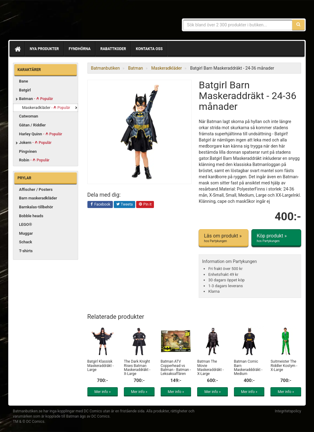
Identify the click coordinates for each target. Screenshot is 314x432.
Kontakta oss (149, 49)
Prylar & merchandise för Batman (57, 21)
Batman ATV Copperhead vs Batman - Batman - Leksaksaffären (176, 367)
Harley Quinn (40, 134)
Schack (25, 242)
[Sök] (298, 25)
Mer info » (102, 392)
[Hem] (17, 48)
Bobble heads (31, 216)
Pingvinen (28, 151)
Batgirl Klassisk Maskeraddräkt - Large (100, 365)
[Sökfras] (238, 25)
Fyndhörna (79, 49)
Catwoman (28, 116)
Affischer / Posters (35, 189)
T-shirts (26, 251)
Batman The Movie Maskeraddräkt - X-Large (210, 367)
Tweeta (124, 204)
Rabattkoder (113, 49)
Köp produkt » (276, 238)
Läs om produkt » (223, 238)
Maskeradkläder (46, 107)
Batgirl (25, 90)
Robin (34, 160)
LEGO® (25, 224)
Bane (23, 81)
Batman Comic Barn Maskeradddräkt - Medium (248, 367)
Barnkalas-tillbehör (36, 207)
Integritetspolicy (288, 411)
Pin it (145, 204)
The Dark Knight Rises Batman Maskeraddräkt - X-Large (137, 367)
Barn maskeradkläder (38, 198)
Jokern (35, 142)
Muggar (26, 233)
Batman (36, 98)
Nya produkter (44, 49)
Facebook (100, 204)
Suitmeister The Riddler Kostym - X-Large (283, 365)
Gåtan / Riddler (32, 125)
